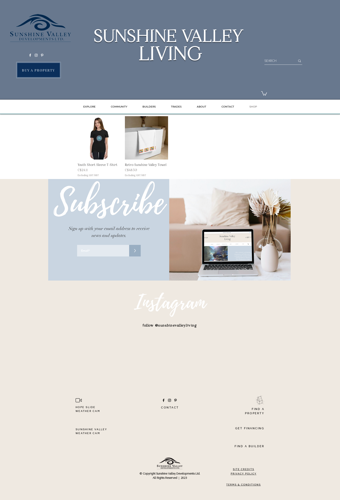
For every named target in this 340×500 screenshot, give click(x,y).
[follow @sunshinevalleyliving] (169, 326)
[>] (135, 250)
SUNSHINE (137, 36)
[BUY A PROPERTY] (38, 70)
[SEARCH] (277, 61)
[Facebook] (30, 55)
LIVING (170, 53)
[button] (264, 93)
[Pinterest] (42, 55)
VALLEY (212, 36)
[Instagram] (36, 55)
